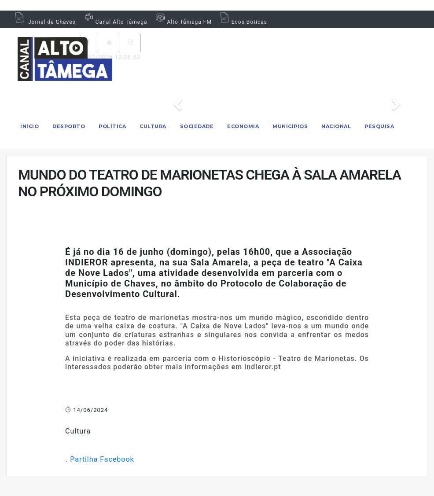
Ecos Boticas (242, 22)
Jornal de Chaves (44, 22)
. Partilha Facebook (99, 459)
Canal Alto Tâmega (114, 22)
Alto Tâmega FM (182, 22)
